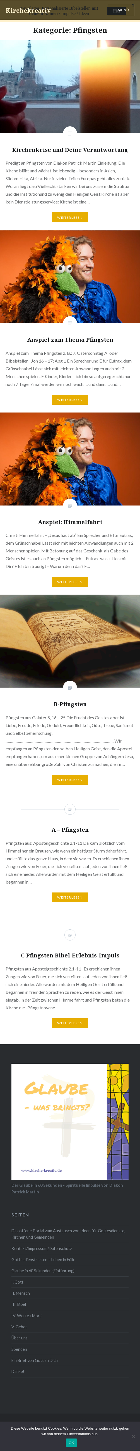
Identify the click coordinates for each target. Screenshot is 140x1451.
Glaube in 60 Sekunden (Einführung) (42, 1269)
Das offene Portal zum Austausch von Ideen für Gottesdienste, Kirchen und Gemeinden (68, 1232)
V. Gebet (19, 1325)
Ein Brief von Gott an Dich (34, 1359)
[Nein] (133, 1436)
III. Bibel (18, 1303)
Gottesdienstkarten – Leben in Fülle (43, 1258)
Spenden (19, 1348)
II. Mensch (20, 1292)
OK (71, 1443)
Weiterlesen (70, 216)
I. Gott (17, 1280)
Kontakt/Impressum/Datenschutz (41, 1247)
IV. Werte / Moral (26, 1314)
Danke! (17, 1370)
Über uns (19, 1336)
